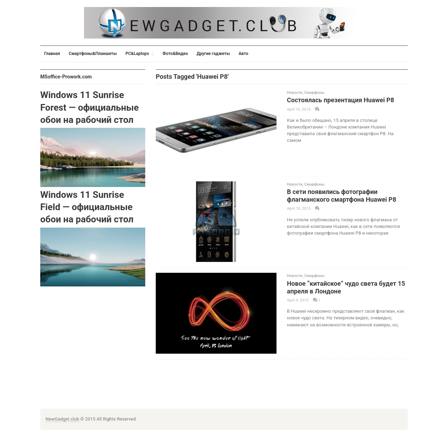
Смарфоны (314, 92)
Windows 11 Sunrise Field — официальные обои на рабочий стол (86, 207)
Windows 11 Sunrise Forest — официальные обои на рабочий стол (89, 107)
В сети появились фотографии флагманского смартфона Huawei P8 (341, 195)
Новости (294, 92)
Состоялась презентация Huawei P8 (340, 100)
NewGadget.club (62, 419)
